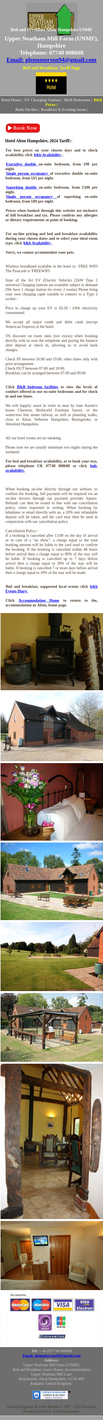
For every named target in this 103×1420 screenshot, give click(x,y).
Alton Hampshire (66, 1411)
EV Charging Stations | (43, 100)
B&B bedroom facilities (37, 387)
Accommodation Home (38, 600)
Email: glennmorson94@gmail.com (51, 59)
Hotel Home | (12, 100)
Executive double (22, 164)
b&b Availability (48, 155)
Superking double (22, 187)
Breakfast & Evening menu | (64, 109)
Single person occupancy (28, 173)
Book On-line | (27, 109)
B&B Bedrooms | (78, 100)
